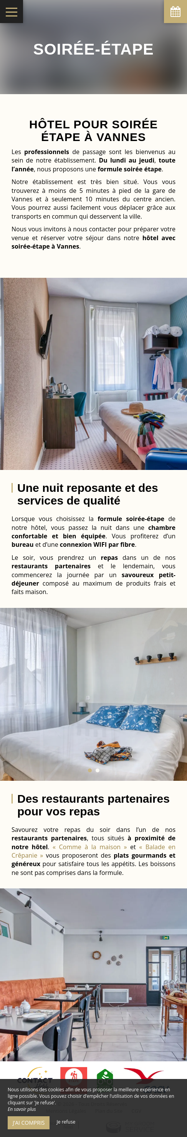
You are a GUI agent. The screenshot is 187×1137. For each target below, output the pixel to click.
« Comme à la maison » (90, 847)
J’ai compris (29, 1122)
